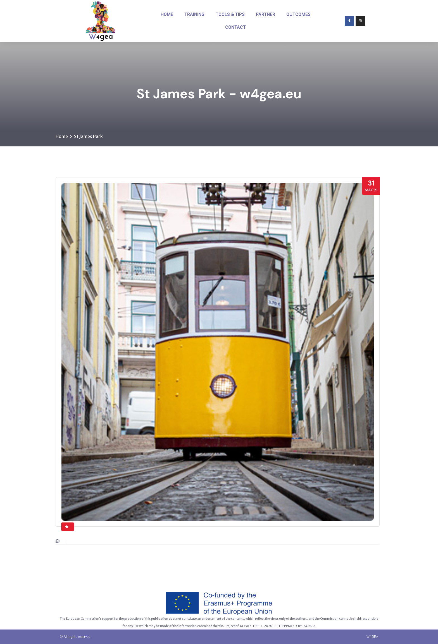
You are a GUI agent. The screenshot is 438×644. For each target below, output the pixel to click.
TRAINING (194, 14)
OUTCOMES (298, 14)
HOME (167, 14)
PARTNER (265, 14)
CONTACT (235, 27)
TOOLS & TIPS (230, 14)
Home (62, 136)
